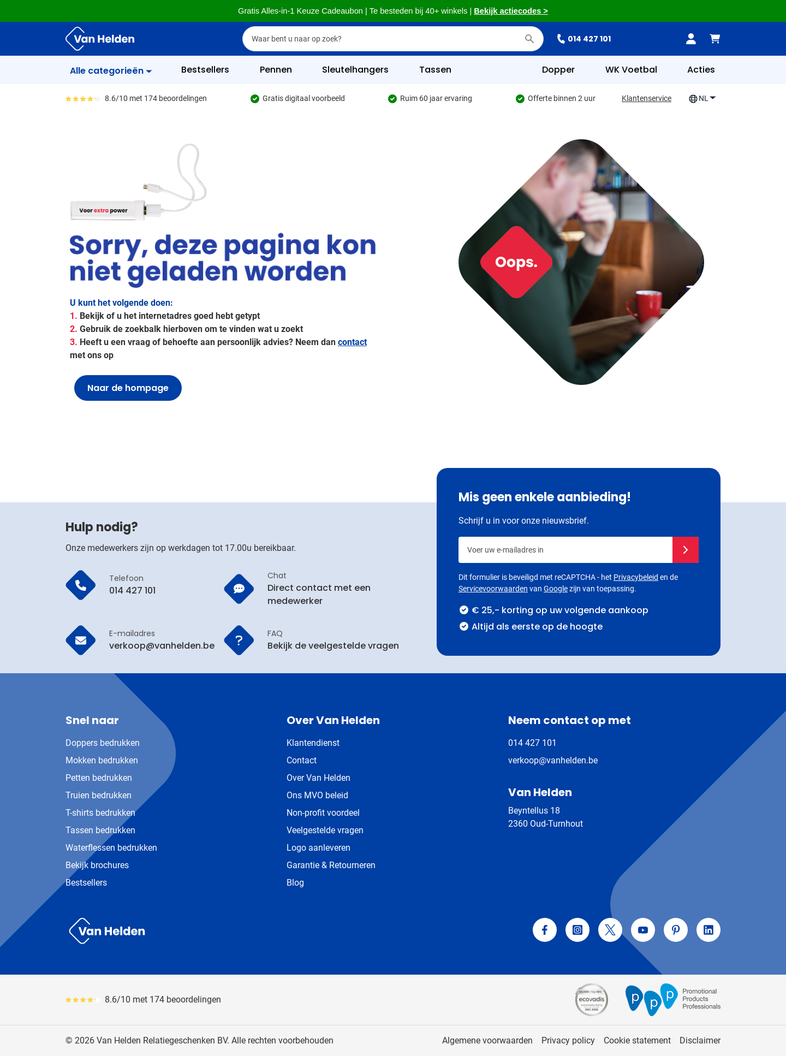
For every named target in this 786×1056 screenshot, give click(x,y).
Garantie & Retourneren (331, 865)
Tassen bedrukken (100, 830)
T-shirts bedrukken (100, 813)
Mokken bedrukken (102, 760)
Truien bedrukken (99, 795)
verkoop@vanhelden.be (553, 760)
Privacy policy (568, 1040)
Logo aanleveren (318, 848)
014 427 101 (584, 38)
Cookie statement (637, 1040)
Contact (302, 760)
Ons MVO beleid (317, 795)
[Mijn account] (691, 38)
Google (556, 588)
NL (702, 98)
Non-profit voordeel (323, 813)
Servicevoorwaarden (493, 588)
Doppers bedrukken (103, 743)
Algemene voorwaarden (487, 1040)
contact (352, 342)
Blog (295, 882)
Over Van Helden (318, 778)
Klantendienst (313, 743)
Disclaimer (700, 1040)
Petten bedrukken (99, 778)
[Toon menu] (111, 71)
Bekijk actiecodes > (511, 11)
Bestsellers (86, 882)
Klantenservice (646, 98)
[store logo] (227, 931)
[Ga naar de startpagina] (100, 39)
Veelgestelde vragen (325, 830)
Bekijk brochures (97, 865)
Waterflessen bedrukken (111, 848)
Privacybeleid (636, 577)
